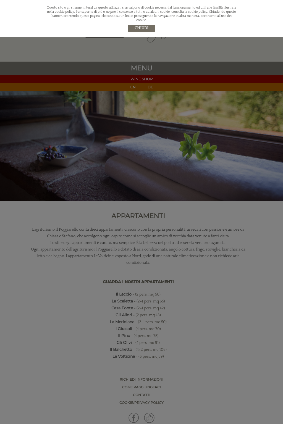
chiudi (141, 28)
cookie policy (197, 12)
